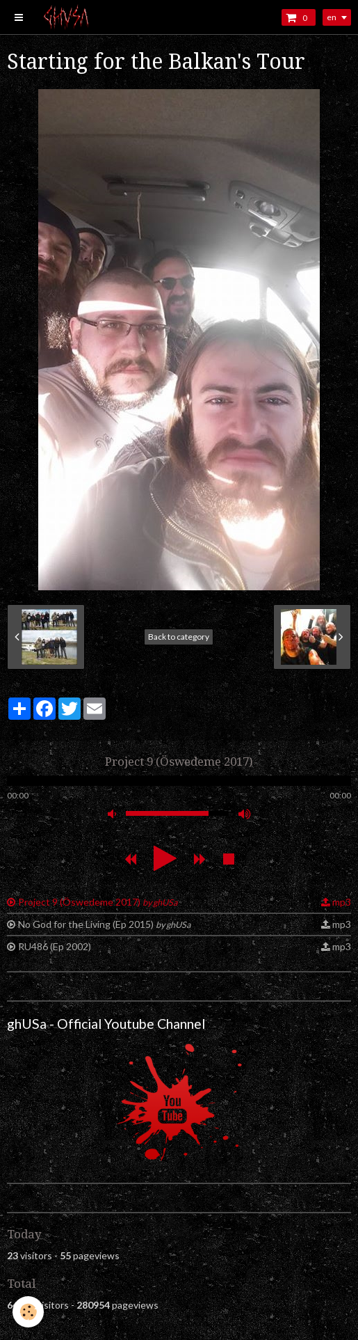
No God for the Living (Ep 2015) (104, 924)
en (331, 17)
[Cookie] (28, 1311)
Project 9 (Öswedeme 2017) (97, 902)
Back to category (178, 636)
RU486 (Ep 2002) (54, 946)
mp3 (341, 902)
